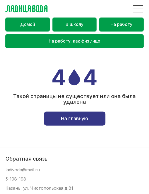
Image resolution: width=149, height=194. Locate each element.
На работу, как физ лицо (74, 41)
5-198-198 (15, 179)
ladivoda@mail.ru (22, 169)
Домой (27, 24)
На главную (74, 118)
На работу (121, 24)
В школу (74, 24)
